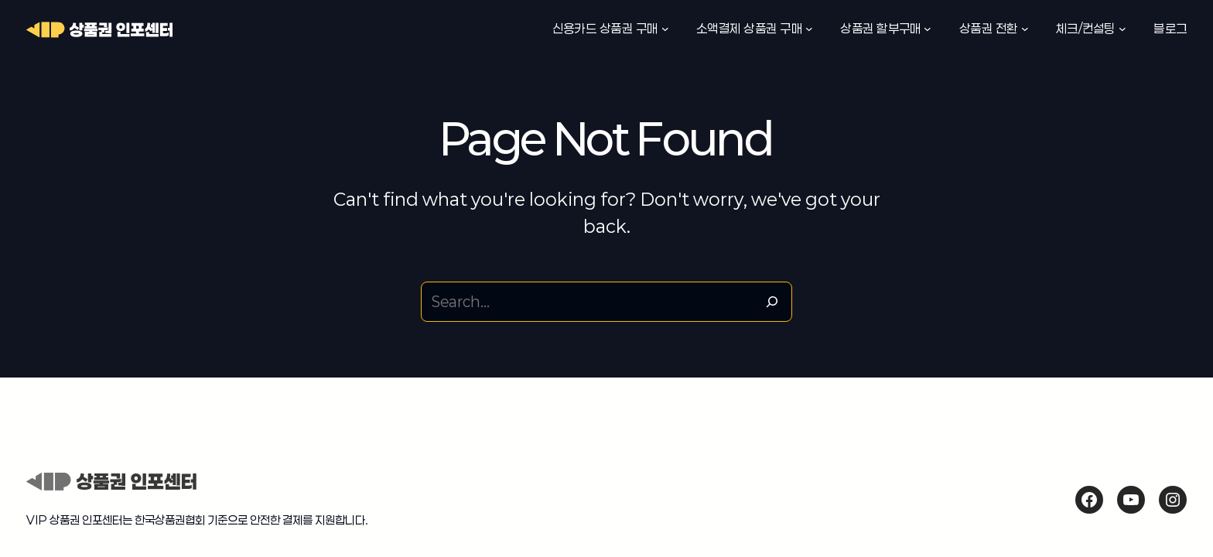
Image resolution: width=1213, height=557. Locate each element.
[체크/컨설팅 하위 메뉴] (1122, 28)
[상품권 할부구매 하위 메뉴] (927, 28)
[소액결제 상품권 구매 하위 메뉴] (809, 28)
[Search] (772, 301)
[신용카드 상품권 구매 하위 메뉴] (665, 28)
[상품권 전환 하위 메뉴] (1025, 28)
